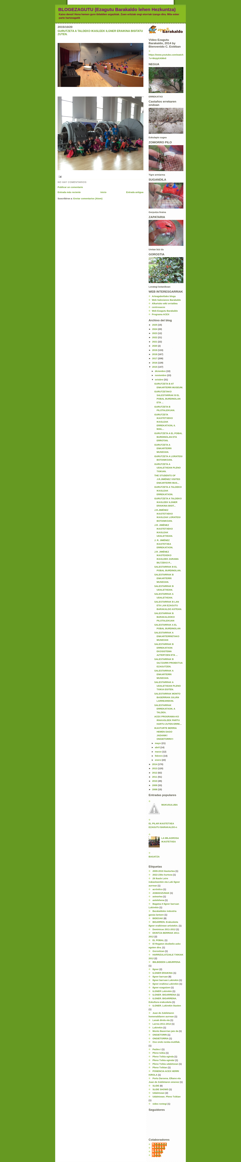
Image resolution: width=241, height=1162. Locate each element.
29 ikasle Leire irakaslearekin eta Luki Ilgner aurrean (164, 882)
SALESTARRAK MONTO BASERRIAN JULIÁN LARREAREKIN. (167, 697)
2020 (155, 346)
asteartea (157, 896)
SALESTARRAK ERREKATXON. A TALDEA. (164, 709)
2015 (155, 367)
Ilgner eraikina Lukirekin (165, 984)
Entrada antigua (134, 192)
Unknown (160, 1148)
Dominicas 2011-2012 (164, 929)
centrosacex (158, 307)
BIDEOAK (157, 918)
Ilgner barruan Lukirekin (165, 980)
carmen (159, 1151)
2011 (155, 777)
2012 (155, 772)
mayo (158, 743)
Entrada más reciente (69, 192)
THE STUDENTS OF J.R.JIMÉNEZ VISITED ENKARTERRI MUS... (167, 479)
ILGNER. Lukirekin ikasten (166, 1005)
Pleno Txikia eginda (163, 1056)
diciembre (160, 371)
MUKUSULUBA (169, 805)
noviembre (161, 375)
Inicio (104, 192)
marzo (158, 751)
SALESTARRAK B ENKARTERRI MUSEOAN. (164, 578)
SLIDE (155, 1086)
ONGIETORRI (159, 1035)
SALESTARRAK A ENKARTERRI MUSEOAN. (164, 674)
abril (157, 747)
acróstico (157, 889)
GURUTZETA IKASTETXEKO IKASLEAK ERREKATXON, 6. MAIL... (165, 421)
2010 (155, 781)
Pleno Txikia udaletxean (165, 1064)
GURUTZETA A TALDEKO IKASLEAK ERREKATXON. (168, 490)
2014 (155, 764)
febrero (159, 756)
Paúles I (156, 1049)
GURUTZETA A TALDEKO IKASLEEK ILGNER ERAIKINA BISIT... (168, 502)
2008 (155, 789)
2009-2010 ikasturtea (163, 871)
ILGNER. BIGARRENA (164, 995)
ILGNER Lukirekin (162, 991)
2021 (155, 341)
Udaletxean (158, 1093)
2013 (155, 768)
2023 (155, 333)
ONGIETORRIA (160, 1038)
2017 (155, 358)
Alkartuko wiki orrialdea (165, 303)
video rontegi (159, 1104)
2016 (155, 363)
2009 (155, 785)
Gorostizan (158, 951)
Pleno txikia (158, 1053)
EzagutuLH (161, 1144)
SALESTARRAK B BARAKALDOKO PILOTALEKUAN (164, 617)
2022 (155, 337)
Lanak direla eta (161, 1020)
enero (158, 760)
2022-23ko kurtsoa (162, 875)
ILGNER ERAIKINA (162, 973)
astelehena (158, 900)
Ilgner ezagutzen (161, 987)
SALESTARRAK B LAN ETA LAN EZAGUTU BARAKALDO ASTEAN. (168, 605)
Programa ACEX (160, 314)
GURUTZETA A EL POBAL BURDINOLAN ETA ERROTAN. (168, 437)
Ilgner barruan (160, 976)
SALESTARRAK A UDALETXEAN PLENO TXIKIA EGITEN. (167, 686)
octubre (159, 379)
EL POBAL (158, 940)
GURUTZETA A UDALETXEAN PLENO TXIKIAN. (167, 468)
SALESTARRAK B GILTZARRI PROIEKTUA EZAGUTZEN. (168, 663)
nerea (158, 1155)
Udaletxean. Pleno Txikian (166, 1096)
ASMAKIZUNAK (160, 893)
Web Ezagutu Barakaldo (165, 311)
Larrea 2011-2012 (161, 1024)
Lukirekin (157, 1027)
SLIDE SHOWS (160, 1089)
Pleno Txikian (159, 1067)
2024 (155, 329)
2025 (155, 325)
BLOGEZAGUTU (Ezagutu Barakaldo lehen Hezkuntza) (117, 9)
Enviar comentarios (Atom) (87, 198)
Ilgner (155, 969)
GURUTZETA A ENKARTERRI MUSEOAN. (163, 448)
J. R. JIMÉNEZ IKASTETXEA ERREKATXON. (163, 544)
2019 (155, 350)
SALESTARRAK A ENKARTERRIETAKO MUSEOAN (166, 636)
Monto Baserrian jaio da (165, 1031)
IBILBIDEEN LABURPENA (166, 962)
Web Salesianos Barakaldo (166, 300)
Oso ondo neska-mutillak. (166, 1042)
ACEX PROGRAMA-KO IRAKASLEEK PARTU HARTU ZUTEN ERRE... (168, 720)
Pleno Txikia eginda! (163, 1060)
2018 (155, 354)
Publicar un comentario (70, 187)
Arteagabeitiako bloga (164, 296)
